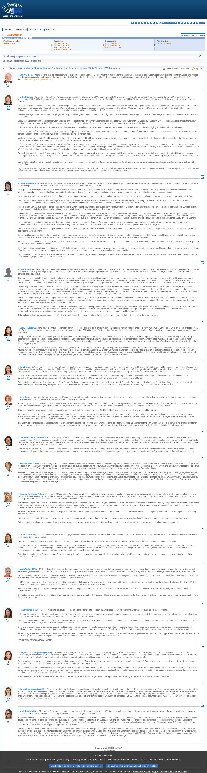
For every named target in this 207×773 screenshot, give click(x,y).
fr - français (157, 23)
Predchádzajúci (21, 29)
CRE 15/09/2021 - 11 (62, 47)
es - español (136, 23)
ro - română (191, 23)
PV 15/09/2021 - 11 (61, 43)
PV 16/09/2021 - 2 (112, 43)
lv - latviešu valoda (169, 23)
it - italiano (166, 23)
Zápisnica (199, 69)
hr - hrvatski (163, 23)
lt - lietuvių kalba (172, 23)
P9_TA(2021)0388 (164, 43)
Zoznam (8, 29)
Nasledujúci (34, 29)
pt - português (188, 23)
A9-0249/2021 (9, 43)
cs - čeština (139, 23)
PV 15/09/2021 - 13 (61, 45)
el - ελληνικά (151, 23)
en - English (154, 23)
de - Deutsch (145, 23)
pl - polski (185, 23)
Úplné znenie (50, 29)
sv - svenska (203, 23)
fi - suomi (200, 23)
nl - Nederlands (182, 23)
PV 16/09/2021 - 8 (112, 45)
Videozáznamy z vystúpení (177, 69)
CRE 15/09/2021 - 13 (62, 49)
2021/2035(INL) (15, 35)
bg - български (132, 23)
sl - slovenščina (197, 23)
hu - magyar (175, 23)
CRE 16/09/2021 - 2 (113, 47)
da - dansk (142, 23)
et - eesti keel (148, 23)
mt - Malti (179, 23)
